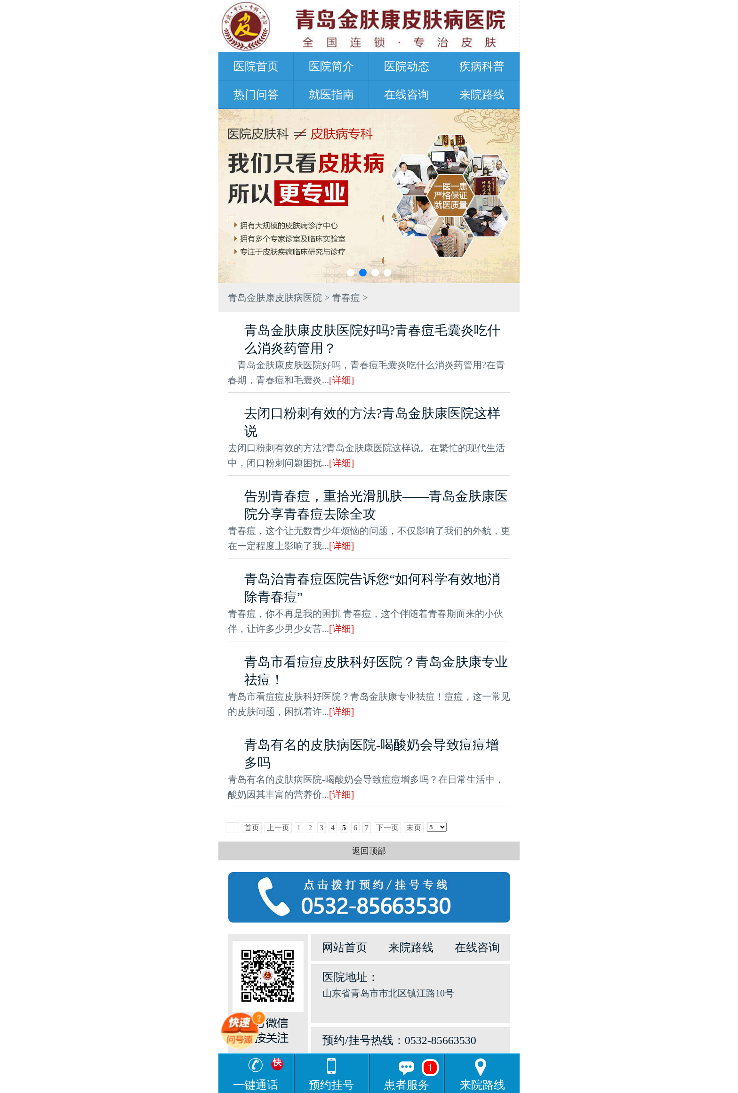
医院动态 (406, 66)
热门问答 (256, 95)
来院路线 (482, 95)
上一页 (278, 828)
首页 (251, 828)
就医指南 (331, 95)
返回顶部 (369, 851)
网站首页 (344, 947)
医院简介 (331, 66)
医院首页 (256, 66)
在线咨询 (406, 95)
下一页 (387, 828)
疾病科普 (482, 66)
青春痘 (346, 297)
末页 (413, 828)
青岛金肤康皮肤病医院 (275, 297)
